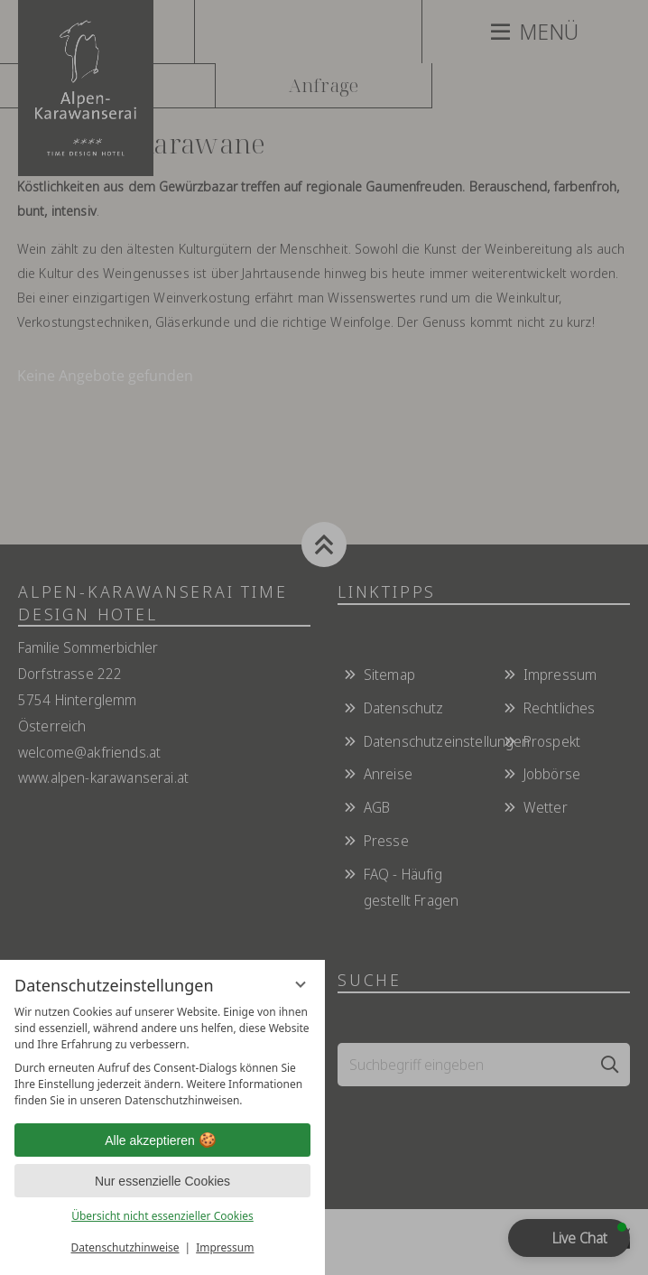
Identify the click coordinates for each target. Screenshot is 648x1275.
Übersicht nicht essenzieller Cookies (162, 1216)
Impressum (225, 1247)
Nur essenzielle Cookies (162, 1181)
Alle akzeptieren (162, 1140)
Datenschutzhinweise (125, 1247)
